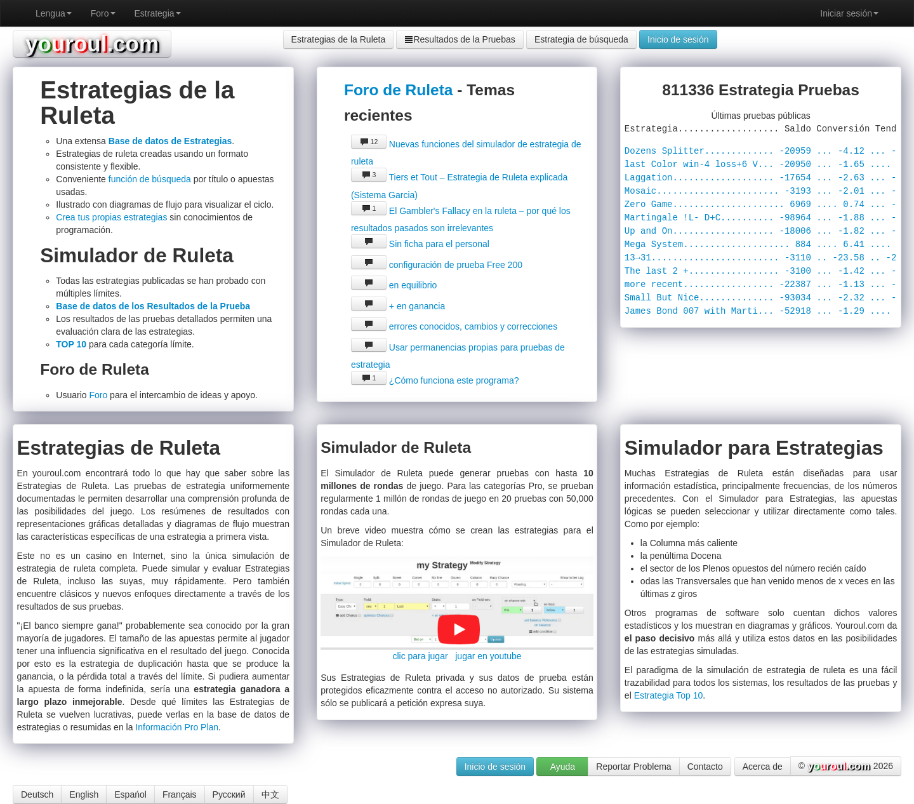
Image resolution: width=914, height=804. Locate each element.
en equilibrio (394, 285)
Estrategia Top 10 (668, 695)
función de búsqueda (150, 179)
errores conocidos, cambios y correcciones (454, 326)
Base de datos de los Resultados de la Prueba (153, 306)
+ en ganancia (398, 306)
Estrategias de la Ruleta (338, 39)
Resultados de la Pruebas (459, 39)
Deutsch (37, 794)
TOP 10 (71, 344)
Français (179, 794)
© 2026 (845, 766)
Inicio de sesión (678, 39)
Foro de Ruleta (398, 89)
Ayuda (562, 766)
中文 (270, 794)
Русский (229, 794)
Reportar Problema (633, 766)
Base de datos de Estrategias (170, 141)
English (83, 794)
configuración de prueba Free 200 (436, 265)
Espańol (130, 794)
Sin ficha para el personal (420, 244)
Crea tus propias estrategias (111, 217)
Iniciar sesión (849, 13)
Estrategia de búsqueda (581, 39)
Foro (103, 13)
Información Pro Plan (176, 727)
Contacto (705, 766)
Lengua (54, 13)
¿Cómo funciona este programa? (435, 380)
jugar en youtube (488, 656)
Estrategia (158, 13)
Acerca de (763, 766)
